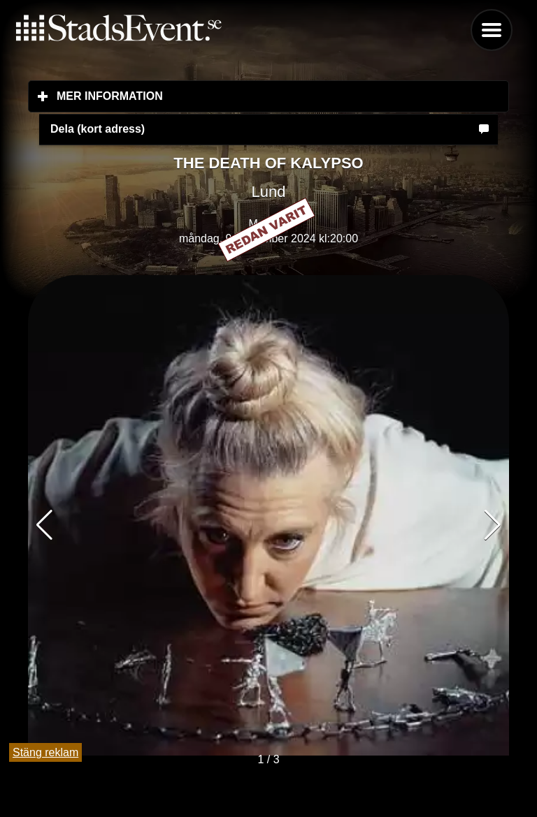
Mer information (193, 95)
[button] (492, 525)
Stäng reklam (45, 752)
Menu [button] (492, 30)
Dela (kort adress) (97, 129)
